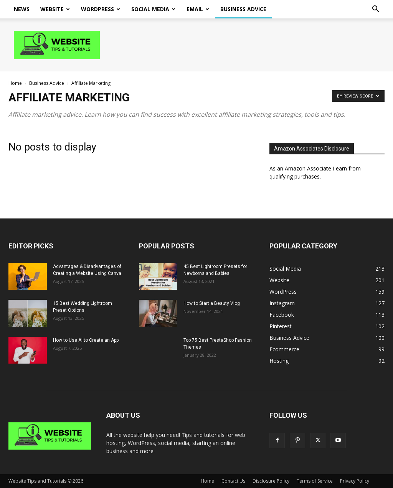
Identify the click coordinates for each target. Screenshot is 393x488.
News (22, 9)
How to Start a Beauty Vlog (211, 303)
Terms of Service (315, 481)
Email (198, 9)
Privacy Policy (354, 481)
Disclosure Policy (271, 481)
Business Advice (243, 9)
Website (55, 9)
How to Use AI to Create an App (86, 340)
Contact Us (233, 481)
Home (15, 83)
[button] (375, 9)
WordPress (100, 9)
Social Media (153, 9)
